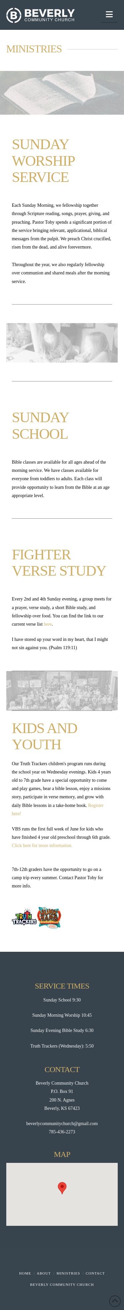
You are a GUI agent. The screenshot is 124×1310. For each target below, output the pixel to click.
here (48, 624)
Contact (95, 1273)
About (44, 1273)
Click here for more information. (42, 845)
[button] (109, 14)
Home (25, 1273)
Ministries (68, 1273)
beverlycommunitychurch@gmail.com (62, 1123)
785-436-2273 (62, 1131)
